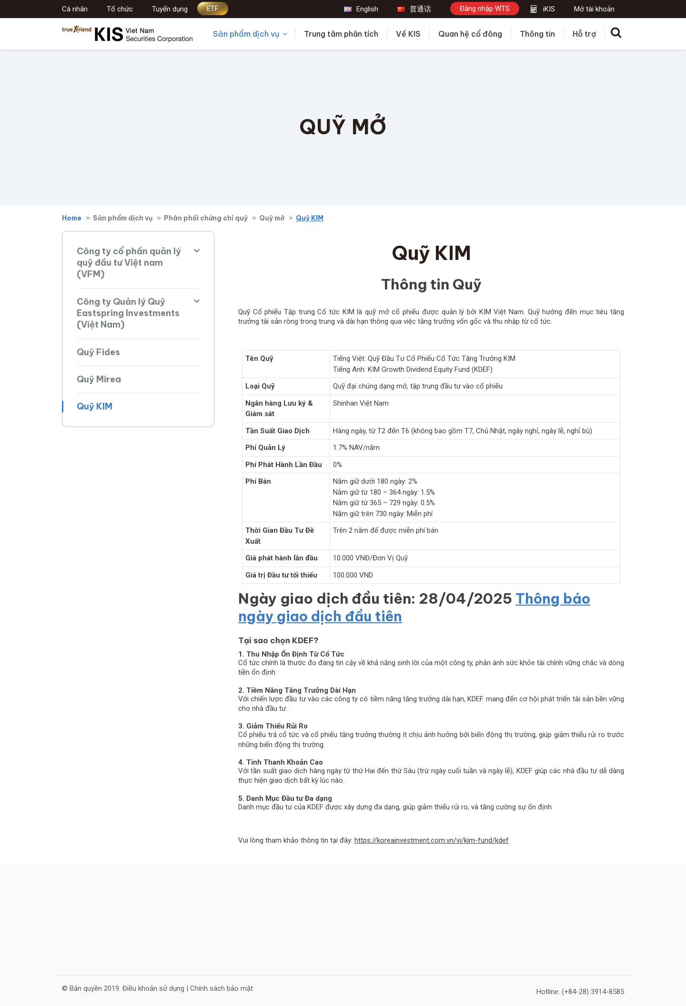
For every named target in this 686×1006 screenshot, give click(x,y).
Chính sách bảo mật (221, 988)
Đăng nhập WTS (485, 8)
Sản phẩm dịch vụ (250, 34)
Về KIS (408, 34)
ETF (213, 8)
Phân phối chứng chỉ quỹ (206, 218)
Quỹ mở (271, 218)
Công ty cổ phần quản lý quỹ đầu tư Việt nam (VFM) (129, 263)
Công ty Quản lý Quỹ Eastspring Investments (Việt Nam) (128, 313)
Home (71, 218)
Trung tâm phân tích (341, 34)
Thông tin (537, 34)
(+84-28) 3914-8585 (593, 991)
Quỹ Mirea (99, 379)
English (361, 9)
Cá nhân (75, 9)
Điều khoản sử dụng (153, 988)
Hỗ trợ (584, 34)
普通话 (414, 9)
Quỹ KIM (94, 406)
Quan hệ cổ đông (470, 34)
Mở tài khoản (594, 9)
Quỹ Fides (98, 352)
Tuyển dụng (170, 9)
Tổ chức (120, 9)
